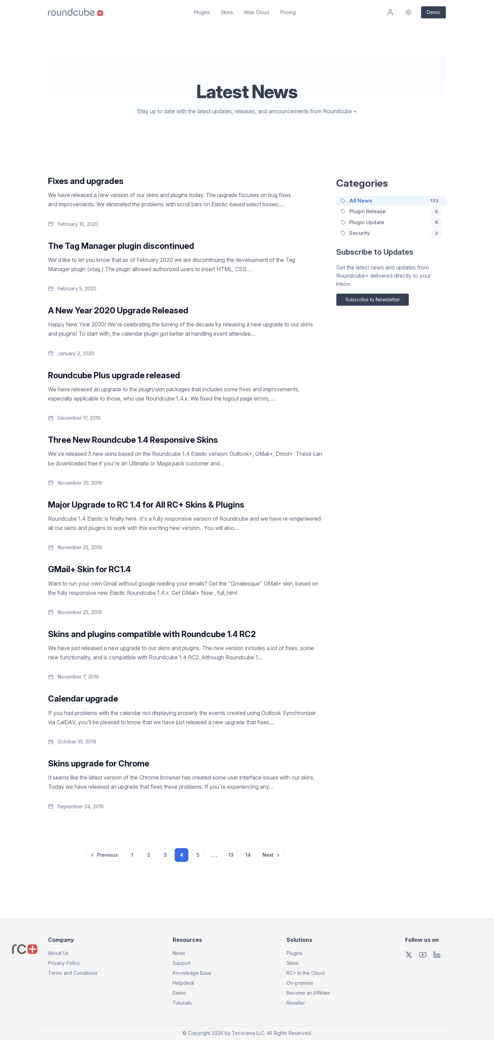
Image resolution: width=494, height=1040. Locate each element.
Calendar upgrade (83, 699)
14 (248, 855)
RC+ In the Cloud (305, 973)
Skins (227, 12)
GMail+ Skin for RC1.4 (89, 569)
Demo (433, 12)
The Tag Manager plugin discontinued (121, 246)
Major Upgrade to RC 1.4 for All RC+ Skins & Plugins (146, 505)
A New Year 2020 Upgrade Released (118, 310)
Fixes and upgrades (86, 181)
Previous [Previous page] (104, 855)
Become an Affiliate (308, 993)
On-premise (299, 983)
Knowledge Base (192, 973)
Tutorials (182, 1003)
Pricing (288, 12)
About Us (58, 953)
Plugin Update (366, 222)
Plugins (202, 12)
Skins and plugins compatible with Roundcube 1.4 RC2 (152, 634)
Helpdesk (184, 983)
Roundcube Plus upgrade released (114, 375)
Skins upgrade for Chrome (98, 764)
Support (182, 963)
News (179, 953)
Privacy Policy (64, 963)
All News (360, 200)
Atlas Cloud (256, 12)
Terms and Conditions (72, 973)
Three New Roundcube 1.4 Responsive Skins (133, 440)
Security (359, 233)
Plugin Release (367, 211)
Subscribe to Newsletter (372, 299)
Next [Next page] (271, 855)
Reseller (295, 1003)
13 (231, 855)
